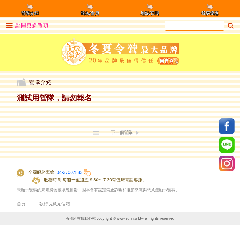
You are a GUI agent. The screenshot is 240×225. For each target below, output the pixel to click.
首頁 (21, 203)
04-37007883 (70, 172)
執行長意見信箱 (54, 203)
